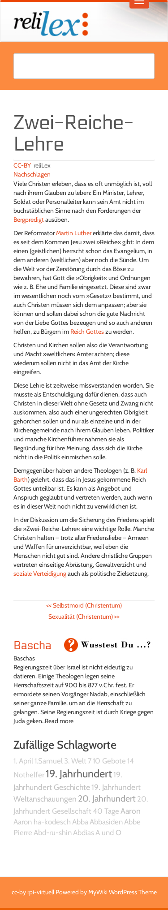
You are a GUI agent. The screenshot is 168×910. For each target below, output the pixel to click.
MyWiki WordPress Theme (122, 892)
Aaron (131, 810)
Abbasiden (106, 821)
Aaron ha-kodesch (42, 821)
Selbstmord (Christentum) (84, 605)
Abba (80, 821)
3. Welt (75, 760)
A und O (108, 832)
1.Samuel (48, 760)
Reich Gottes (87, 332)
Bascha (32, 645)
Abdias (83, 832)
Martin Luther (73, 233)
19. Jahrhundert (79, 773)
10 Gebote (109, 760)
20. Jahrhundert (107, 798)
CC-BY (22, 165)
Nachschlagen (32, 174)
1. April (23, 760)
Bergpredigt (28, 220)
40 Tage (106, 810)
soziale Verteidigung (39, 573)
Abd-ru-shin (53, 832)
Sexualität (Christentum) (84, 616)
